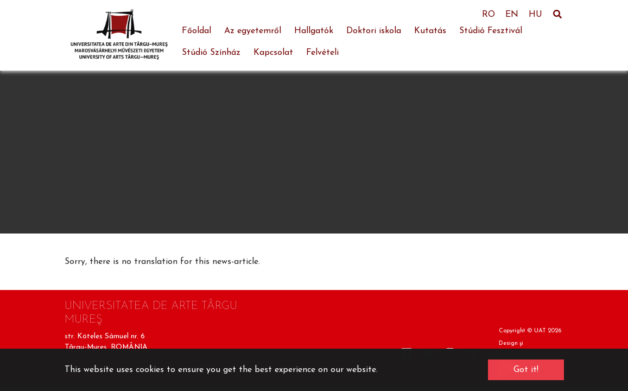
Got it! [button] (525, 369)
